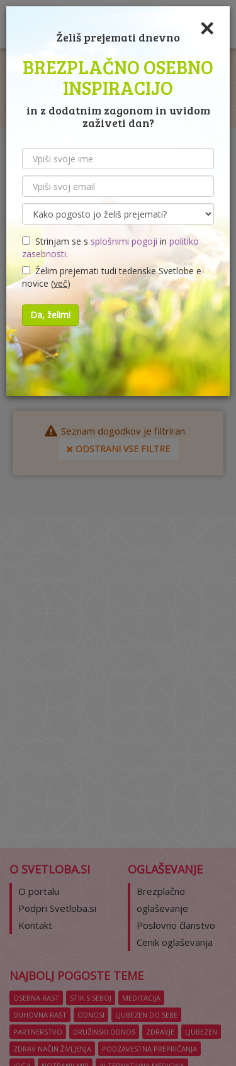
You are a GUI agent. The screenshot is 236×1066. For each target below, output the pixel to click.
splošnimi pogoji (124, 241)
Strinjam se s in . (110, 247)
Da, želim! (50, 315)
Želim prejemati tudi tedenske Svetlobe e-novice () (113, 277)
